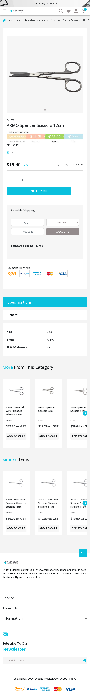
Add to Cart (16, 436)
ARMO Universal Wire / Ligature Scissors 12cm (15, 411)
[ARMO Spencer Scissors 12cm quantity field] (22, 180)
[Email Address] (45, 660)
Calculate (62, 231)
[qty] (27, 222)
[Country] (62, 222)
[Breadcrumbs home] (4, 20)
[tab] (45, 110)
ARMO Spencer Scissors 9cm (46, 409)
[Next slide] (85, 413)
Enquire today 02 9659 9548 (45, 3)
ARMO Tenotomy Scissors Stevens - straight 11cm (16, 503)
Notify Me (39, 191)
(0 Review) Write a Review (70, 164)
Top (83, 553)
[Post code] (27, 231)
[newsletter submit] (84, 660)
